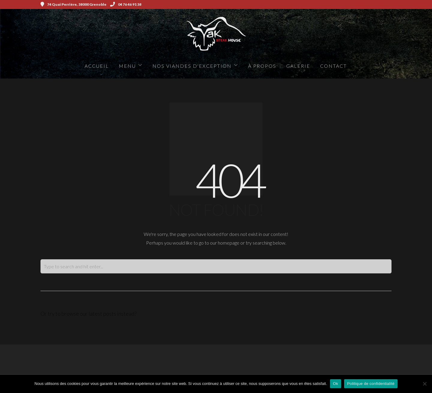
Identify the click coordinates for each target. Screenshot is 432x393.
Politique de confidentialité (370, 383)
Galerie (298, 66)
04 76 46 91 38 (125, 4)
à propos (262, 66)
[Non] (425, 384)
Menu (127, 66)
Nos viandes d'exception (192, 66)
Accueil (97, 66)
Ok (335, 383)
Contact (333, 66)
